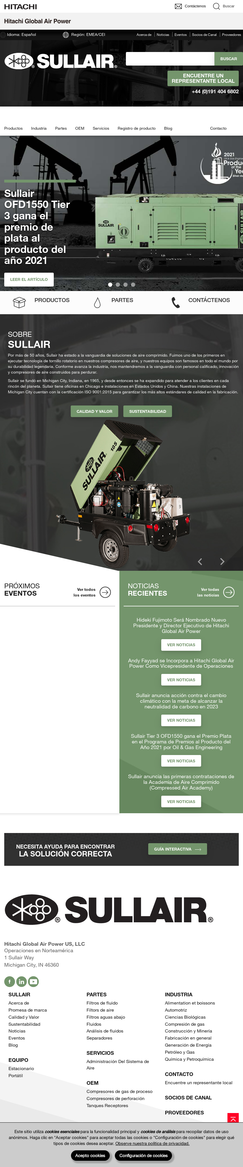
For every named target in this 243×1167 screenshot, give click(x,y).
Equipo (18, 1060)
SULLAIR (19, 994)
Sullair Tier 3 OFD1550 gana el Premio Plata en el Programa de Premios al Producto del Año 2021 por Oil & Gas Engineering (181, 741)
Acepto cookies (90, 1155)
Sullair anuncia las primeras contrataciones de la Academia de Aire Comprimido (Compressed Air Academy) (181, 782)
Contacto (218, 128)
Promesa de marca (27, 1009)
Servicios (101, 128)
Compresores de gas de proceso (119, 1091)
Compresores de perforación (116, 1098)
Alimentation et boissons (190, 1002)
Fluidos (94, 1024)
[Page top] (233, 1118)
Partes (61, 128)
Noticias (163, 34)
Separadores (99, 1037)
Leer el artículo (29, 279)
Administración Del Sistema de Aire (118, 1064)
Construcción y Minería (188, 1030)
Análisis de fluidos (105, 1030)
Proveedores (231, 34)
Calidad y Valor (94, 411)
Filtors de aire (100, 1009)
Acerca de (144, 34)
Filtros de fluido (102, 1002)
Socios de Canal (204, 34)
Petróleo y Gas (180, 1052)
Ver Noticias (181, 644)
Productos (13, 128)
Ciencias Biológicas (185, 1017)
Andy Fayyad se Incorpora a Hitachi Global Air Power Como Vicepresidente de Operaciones (181, 663)
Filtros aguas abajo (106, 1017)
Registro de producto (137, 128)
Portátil (15, 1075)
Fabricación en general (188, 1037)
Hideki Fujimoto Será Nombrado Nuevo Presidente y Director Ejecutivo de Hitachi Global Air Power (181, 625)
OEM (79, 128)
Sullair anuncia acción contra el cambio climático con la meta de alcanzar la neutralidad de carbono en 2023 (181, 701)
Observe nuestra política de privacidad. (152, 1143)
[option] (123, 494)
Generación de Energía (188, 1044)
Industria (39, 128)
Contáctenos (209, 300)
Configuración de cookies (143, 1155)
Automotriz (176, 1009)
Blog (168, 128)
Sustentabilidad (147, 411)
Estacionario (21, 1068)
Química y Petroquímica (189, 1059)
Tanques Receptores (107, 1105)
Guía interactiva (177, 849)
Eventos (181, 34)
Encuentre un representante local (203, 78)
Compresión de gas (185, 1024)
